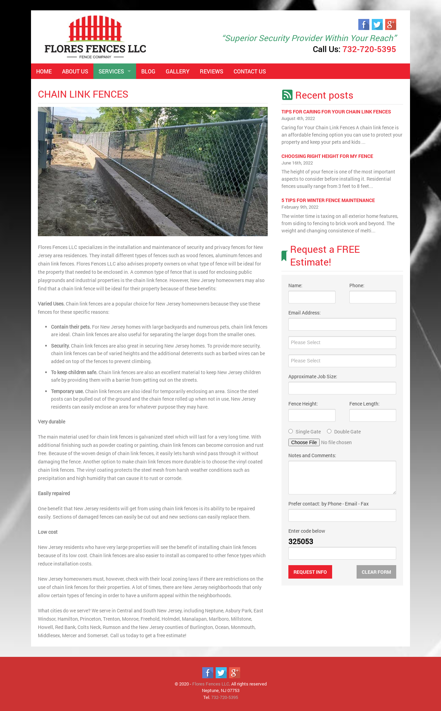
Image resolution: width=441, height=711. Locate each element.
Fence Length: (364, 403)
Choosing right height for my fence (327, 156)
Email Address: (304, 312)
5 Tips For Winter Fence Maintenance (328, 200)
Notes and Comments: (312, 455)
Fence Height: (303, 403)
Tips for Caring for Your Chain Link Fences (336, 111)
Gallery (177, 71)
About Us (75, 71)
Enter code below (306, 531)
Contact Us (250, 71)
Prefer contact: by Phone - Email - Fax (328, 503)
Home (44, 71)
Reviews (211, 71)
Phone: (357, 285)
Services (111, 71)
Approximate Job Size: (312, 376)
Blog (148, 71)
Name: (295, 285)
